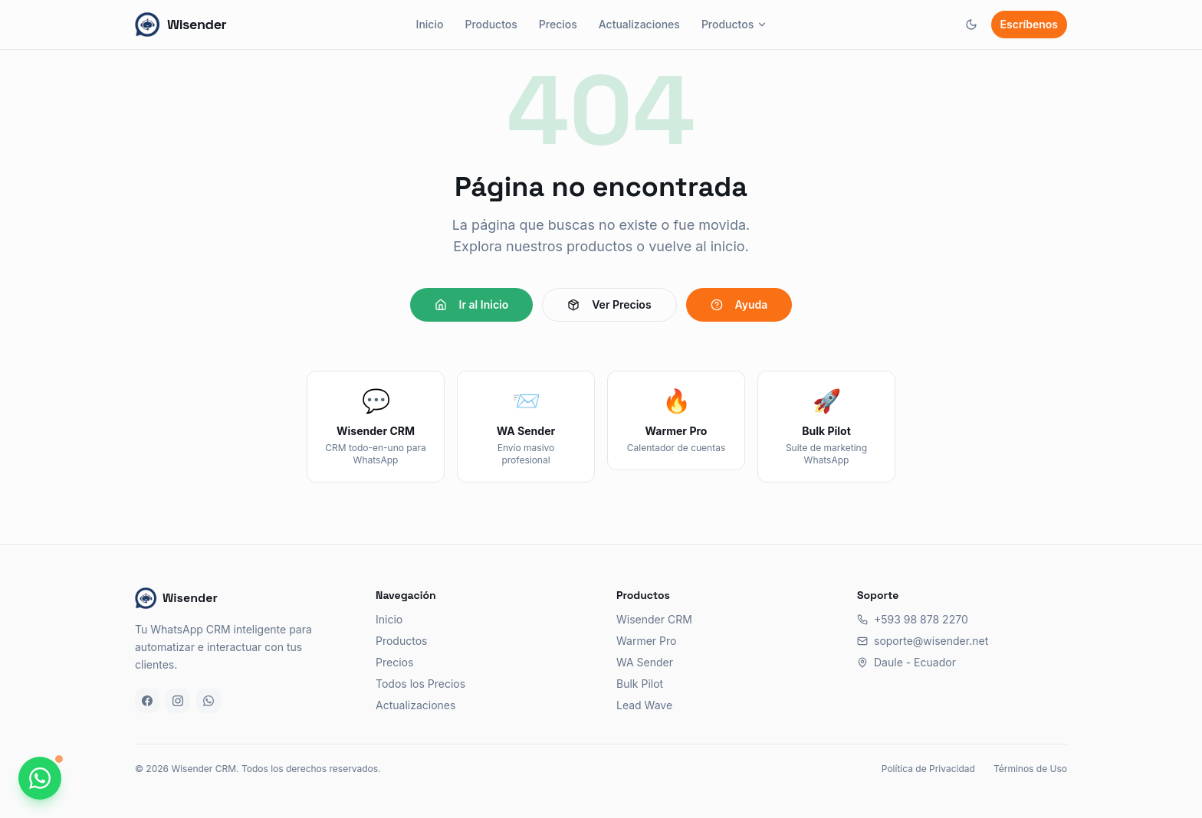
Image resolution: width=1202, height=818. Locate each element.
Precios (558, 24)
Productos (491, 24)
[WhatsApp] (208, 701)
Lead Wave (644, 705)
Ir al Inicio (472, 304)
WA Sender (644, 662)
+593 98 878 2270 (912, 619)
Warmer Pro (646, 640)
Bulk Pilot (639, 683)
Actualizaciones (639, 24)
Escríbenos (1029, 24)
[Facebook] (147, 701)
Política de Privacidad (928, 768)
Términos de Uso (1030, 768)
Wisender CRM (654, 619)
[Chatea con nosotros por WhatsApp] (39, 778)
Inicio (430, 24)
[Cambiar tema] (971, 24)
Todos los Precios (420, 683)
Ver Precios (609, 304)
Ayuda (739, 304)
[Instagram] (178, 701)
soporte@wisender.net (922, 640)
